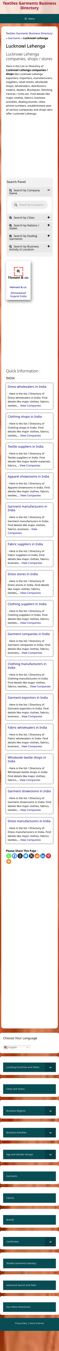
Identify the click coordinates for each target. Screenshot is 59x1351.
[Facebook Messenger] (25, 855)
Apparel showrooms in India (28, 476)
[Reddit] (37, 855)
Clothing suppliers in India (27, 604)
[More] (8, 861)
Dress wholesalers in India (27, 387)
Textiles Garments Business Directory (29, 5)
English (10, 1048)
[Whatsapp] (8, 855)
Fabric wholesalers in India (27, 727)
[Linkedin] (42, 855)
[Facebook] (14, 855)
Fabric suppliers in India (25, 544)
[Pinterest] (48, 855)
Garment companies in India (29, 634)
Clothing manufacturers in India (27, 666)
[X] (31, 855)
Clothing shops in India (25, 416)
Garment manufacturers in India (27, 508)
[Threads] (20, 855)
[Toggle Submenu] (50, 1067)
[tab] (29, 191)
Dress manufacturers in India (29, 821)
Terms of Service (36, 1323)
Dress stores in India (23, 574)
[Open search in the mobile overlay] (29, 205)
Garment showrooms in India (29, 791)
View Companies (30, 405)
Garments (14, 38)
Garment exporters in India (28, 697)
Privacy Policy (21, 1323)
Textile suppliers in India (25, 446)
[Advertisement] (29, 145)
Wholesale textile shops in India (27, 759)
